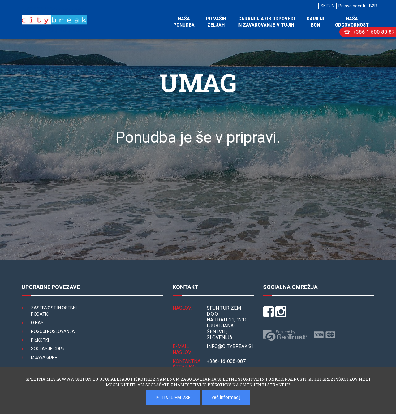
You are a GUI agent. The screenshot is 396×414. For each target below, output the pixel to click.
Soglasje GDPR (48, 348)
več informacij (226, 397)
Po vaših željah (216, 21)
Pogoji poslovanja (53, 331)
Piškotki (40, 340)
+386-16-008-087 (226, 361)
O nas (37, 322)
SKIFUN (327, 5)
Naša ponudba (184, 21)
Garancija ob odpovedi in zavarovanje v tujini (266, 21)
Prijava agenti (351, 5)
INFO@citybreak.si (230, 346)
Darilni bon (315, 21)
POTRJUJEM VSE (173, 397)
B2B (373, 5)
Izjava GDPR (44, 357)
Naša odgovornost (352, 21)
